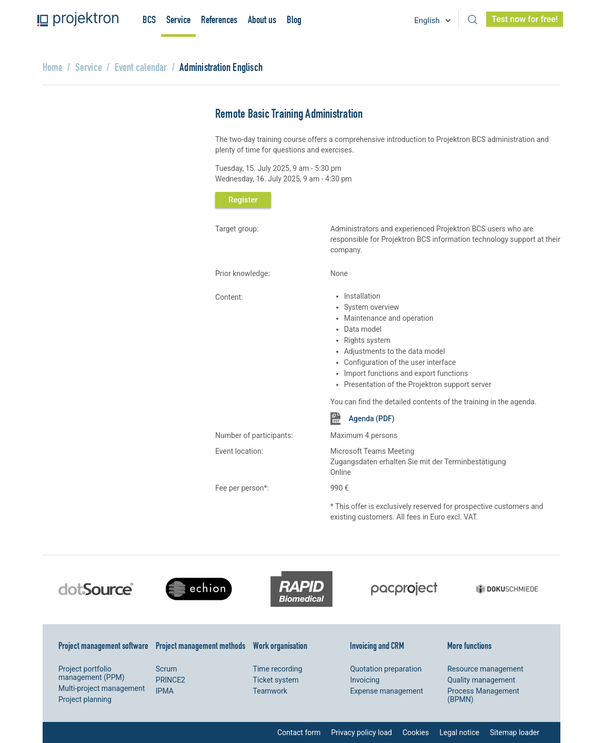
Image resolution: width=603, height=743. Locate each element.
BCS (149, 19)
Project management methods (200, 645)
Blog (294, 19)
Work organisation (280, 645)
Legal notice (459, 732)
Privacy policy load (361, 732)
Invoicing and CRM (377, 645)
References (219, 19)
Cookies (416, 732)
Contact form (298, 732)
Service (178, 19)
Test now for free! (524, 19)
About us (262, 19)
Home (53, 67)
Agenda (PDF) (372, 418)
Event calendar (141, 67)
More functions (469, 645)
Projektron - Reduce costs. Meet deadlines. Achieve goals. (77, 19)
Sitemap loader (514, 732)
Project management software (103, 645)
